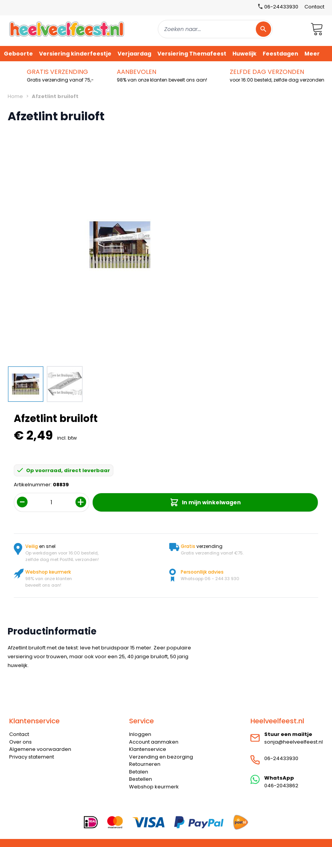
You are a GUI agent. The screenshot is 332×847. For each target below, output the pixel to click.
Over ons (20, 742)
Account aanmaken (153, 742)
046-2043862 (281, 785)
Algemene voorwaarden (40, 749)
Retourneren (144, 764)
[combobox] (215, 29)
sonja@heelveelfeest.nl (293, 742)
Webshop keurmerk (154, 786)
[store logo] (66, 28)
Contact (314, 6)
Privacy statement (31, 756)
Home (15, 96)
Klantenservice (147, 749)
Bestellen (140, 779)
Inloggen (140, 734)
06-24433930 (281, 758)
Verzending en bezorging (161, 756)
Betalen (138, 771)
